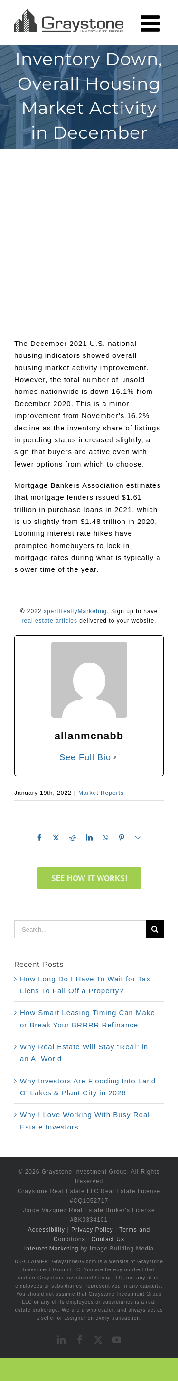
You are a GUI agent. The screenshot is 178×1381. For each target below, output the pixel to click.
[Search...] (80, 929)
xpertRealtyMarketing (75, 611)
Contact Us (108, 1239)
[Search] (155, 929)
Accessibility (46, 1229)
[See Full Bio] (115, 757)
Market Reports (101, 793)
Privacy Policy (92, 1229)
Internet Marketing (51, 1248)
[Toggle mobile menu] (152, 23)
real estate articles (49, 620)
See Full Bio (85, 757)
